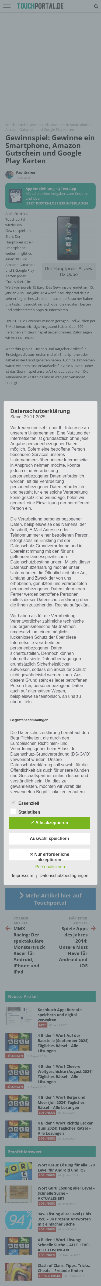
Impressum (22, 875)
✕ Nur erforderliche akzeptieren (49, 856)
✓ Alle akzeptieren (49, 822)
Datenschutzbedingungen (64, 875)
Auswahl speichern (49, 838)
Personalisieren (50, 866)
